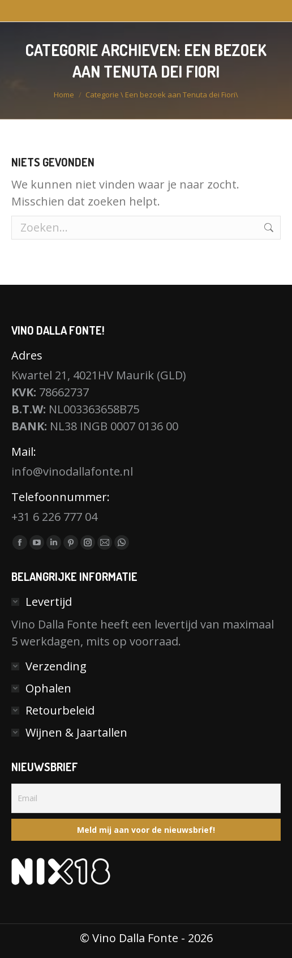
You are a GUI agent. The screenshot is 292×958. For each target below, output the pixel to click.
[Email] (146, 798)
